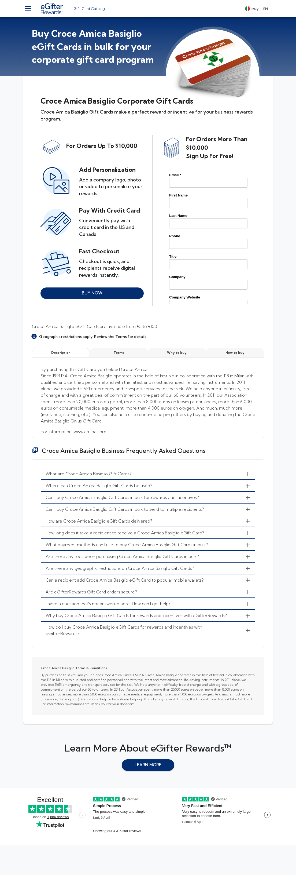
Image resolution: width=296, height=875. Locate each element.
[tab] (89, 8)
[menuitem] (148, 474)
